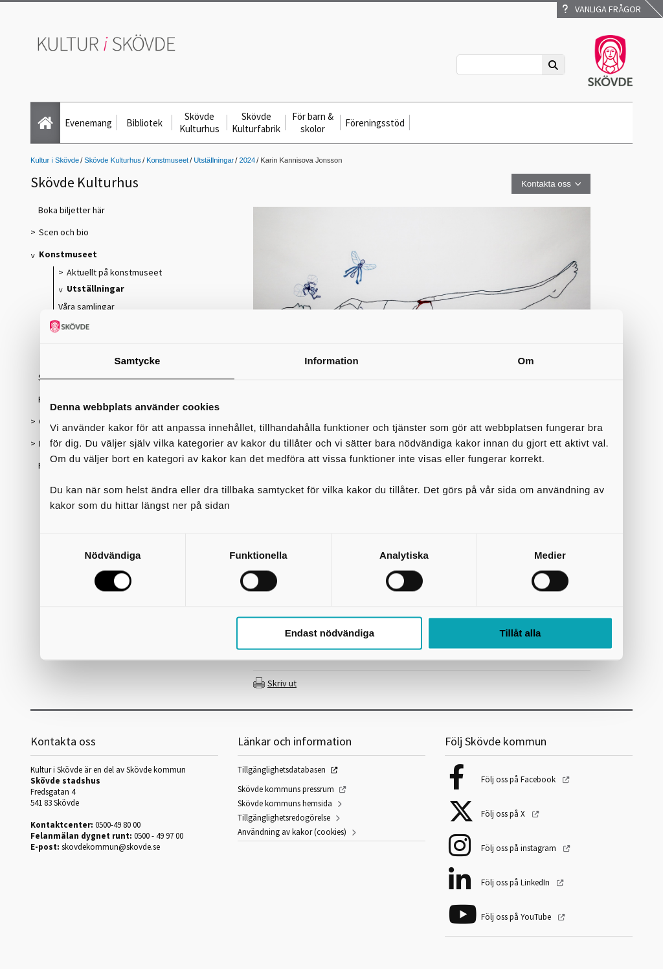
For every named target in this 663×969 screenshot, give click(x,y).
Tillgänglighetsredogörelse (284, 817)
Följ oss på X (504, 813)
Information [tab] (331, 360)
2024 (247, 160)
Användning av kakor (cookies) (292, 831)
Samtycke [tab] (138, 360)
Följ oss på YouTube (517, 916)
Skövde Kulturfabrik (256, 122)
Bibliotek (144, 123)
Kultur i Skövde (54, 160)
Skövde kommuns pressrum (286, 789)
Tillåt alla (520, 632)
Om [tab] (525, 360)
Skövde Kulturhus (199, 122)
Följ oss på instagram (519, 848)
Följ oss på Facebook (519, 779)
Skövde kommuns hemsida (285, 803)
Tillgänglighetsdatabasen (282, 769)
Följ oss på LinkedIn (516, 882)
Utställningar (214, 160)
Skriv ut (282, 683)
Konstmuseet (167, 160)
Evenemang (88, 123)
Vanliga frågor (601, 9)
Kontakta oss (546, 184)
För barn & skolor (312, 122)
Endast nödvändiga (329, 632)
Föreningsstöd (375, 123)
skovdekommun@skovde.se (111, 846)
